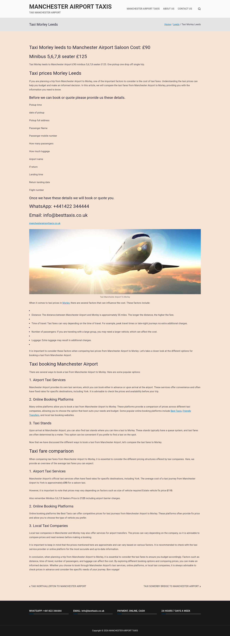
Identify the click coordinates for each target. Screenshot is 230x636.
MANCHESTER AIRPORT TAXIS (70, 6)
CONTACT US (185, 8)
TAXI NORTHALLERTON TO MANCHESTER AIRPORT (58, 586)
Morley (66, 303)
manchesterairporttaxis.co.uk (44, 223)
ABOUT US (168, 8)
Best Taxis (176, 411)
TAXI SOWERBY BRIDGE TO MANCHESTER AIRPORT (171, 586)
